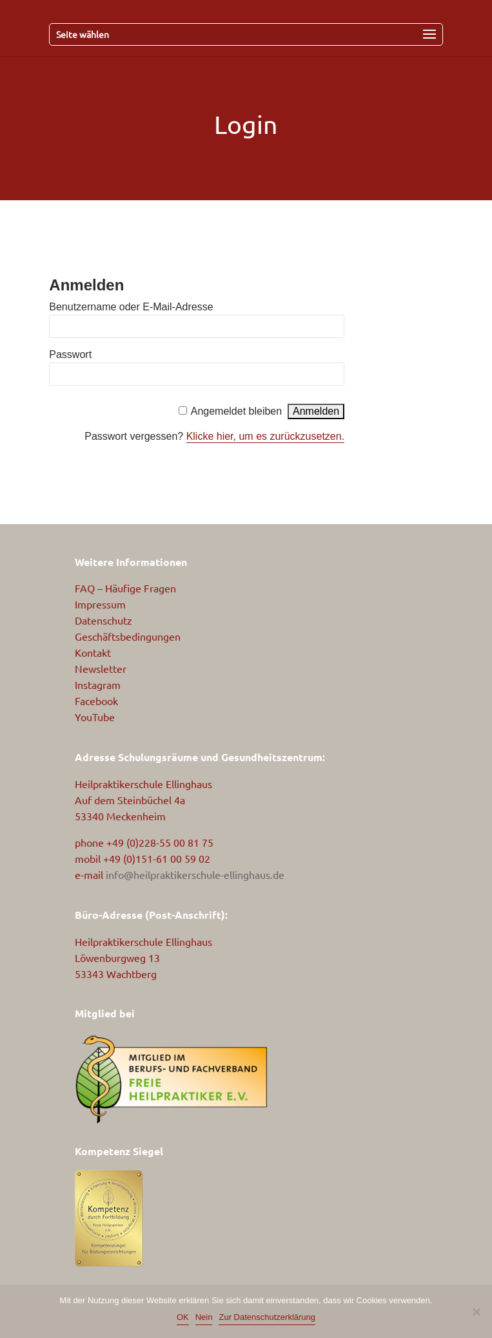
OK (183, 1317)
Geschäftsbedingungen (128, 636)
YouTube (95, 716)
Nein (204, 1317)
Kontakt (93, 652)
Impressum (100, 604)
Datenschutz (103, 620)
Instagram (98, 684)
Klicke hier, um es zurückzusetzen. (265, 436)
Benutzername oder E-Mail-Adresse (131, 306)
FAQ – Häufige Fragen (125, 587)
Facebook (96, 700)
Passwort (70, 354)
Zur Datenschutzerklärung (267, 1317)
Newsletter (100, 668)
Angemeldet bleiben (236, 411)
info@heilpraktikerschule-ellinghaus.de (195, 874)
